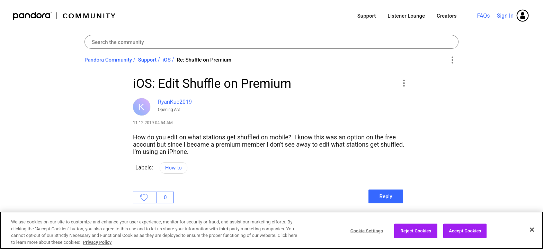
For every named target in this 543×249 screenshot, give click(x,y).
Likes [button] (145, 197)
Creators (446, 16)
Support (366, 16)
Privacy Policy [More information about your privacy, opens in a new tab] (97, 246)
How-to (173, 168)
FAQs (483, 15)
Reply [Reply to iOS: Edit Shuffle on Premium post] (385, 196)
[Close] (532, 233)
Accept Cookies (465, 234)
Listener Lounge (406, 16)
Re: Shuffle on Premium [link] (204, 60)
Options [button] (452, 60)
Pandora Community (64, 15)
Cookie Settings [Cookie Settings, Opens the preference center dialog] (366, 234)
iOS (167, 60)
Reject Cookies (415, 234)
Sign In (505, 15)
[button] (403, 83)
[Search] (271, 42)
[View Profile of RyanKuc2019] (175, 102)
